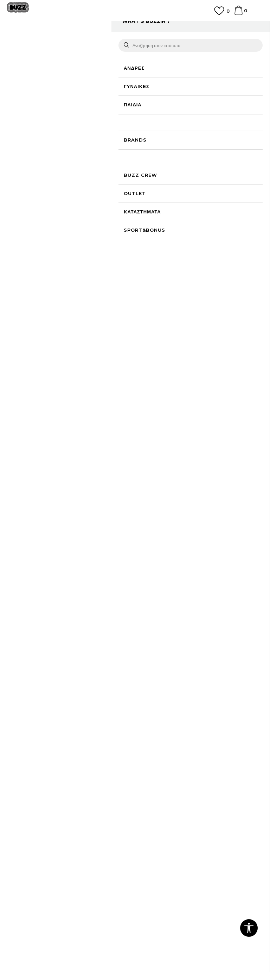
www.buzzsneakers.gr (84, 940)
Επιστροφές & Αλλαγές (32, 814)
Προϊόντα (60, 43)
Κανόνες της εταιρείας (30, 824)
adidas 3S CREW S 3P (166, 412)
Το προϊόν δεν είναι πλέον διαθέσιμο (193, 154)
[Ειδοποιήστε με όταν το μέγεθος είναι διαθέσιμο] (151, 114)
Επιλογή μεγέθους (158, 102)
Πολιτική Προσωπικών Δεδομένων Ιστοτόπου (56, 784)
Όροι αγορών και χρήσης (34, 774)
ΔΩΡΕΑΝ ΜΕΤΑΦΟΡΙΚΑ (135, 26)
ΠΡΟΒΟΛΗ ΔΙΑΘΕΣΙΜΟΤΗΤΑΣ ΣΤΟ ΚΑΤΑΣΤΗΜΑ (195, 319)
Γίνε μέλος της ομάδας (31, 702)
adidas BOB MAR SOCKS (43, 453)
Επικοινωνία (20, 712)
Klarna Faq (151, 804)
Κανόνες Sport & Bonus (166, 784)
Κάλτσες (105, 43)
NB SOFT (150, 940)
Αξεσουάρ (83, 43)
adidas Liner (227, 402)
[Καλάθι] (238, 14)
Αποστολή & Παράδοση (164, 722)
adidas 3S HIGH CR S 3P (104, 451)
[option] (135, 29)
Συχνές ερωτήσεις (158, 702)
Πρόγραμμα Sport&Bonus (168, 774)
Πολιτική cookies (26, 794)
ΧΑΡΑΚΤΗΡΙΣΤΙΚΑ (195, 293)
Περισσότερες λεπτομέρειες (177, 271)
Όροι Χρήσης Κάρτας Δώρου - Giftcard (182, 794)
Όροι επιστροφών (26, 804)
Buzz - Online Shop (27, 43)
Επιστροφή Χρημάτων (163, 712)
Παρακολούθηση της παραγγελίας (175, 732)
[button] (249, 928)
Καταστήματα (21, 722)
